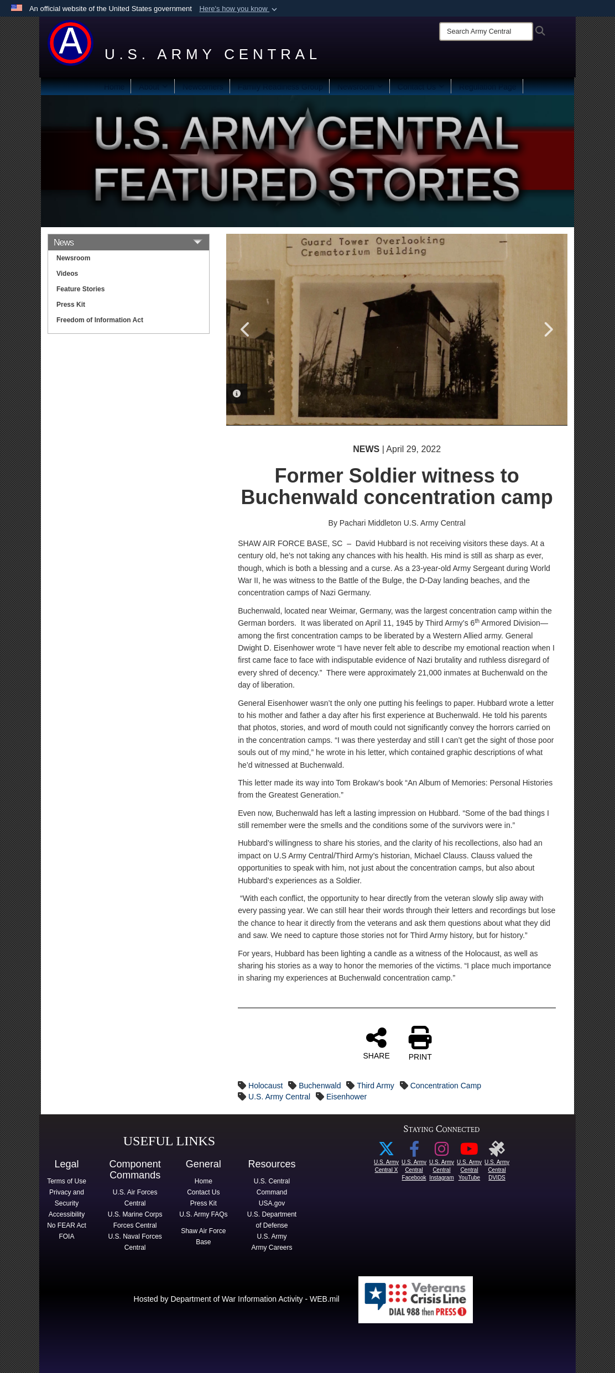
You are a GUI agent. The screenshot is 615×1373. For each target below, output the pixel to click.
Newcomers (203, 86)
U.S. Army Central (279, 1096)
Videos (67, 273)
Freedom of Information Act (99, 320)
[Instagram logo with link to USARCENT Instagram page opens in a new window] (442, 1151)
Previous (245, 329)
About (153, 86)
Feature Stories (80, 289)
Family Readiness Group (280, 86)
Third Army (375, 1085)
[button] (239, 8)
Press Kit (70, 304)
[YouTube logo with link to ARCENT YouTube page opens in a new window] (469, 1151)
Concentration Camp (445, 1085)
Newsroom (360, 86)
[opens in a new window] (497, 1151)
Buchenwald (320, 1085)
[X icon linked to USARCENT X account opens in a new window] (386, 1151)
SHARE (376, 1043)
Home (114, 86)
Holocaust (265, 1085)
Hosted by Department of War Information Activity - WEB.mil (237, 1299)
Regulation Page (488, 86)
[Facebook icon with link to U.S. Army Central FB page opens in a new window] (414, 1151)
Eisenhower (346, 1096)
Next (548, 329)
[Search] (486, 31)
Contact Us (421, 86)
